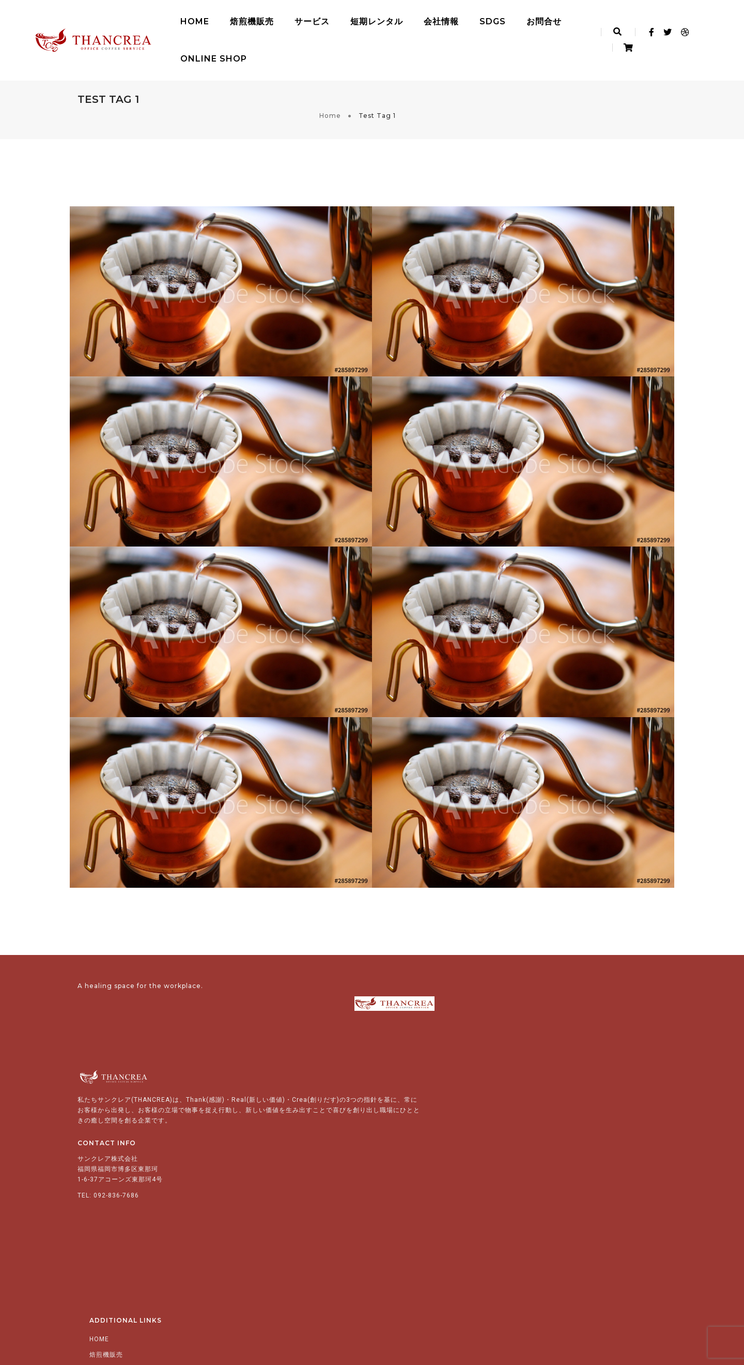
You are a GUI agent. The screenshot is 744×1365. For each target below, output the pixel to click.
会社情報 (411, 18)
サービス (282, 18)
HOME (164, 18)
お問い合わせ (415, 1238)
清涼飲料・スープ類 (446, 1160)
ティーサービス (439, 1129)
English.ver (413, 1269)
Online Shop (183, 55)
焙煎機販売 (222, 18)
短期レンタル (346, 18)
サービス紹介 (415, 1098)
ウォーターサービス (446, 1145)
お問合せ (514, 18)
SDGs (463, 18)
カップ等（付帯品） (446, 1176)
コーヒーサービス (443, 1114)
